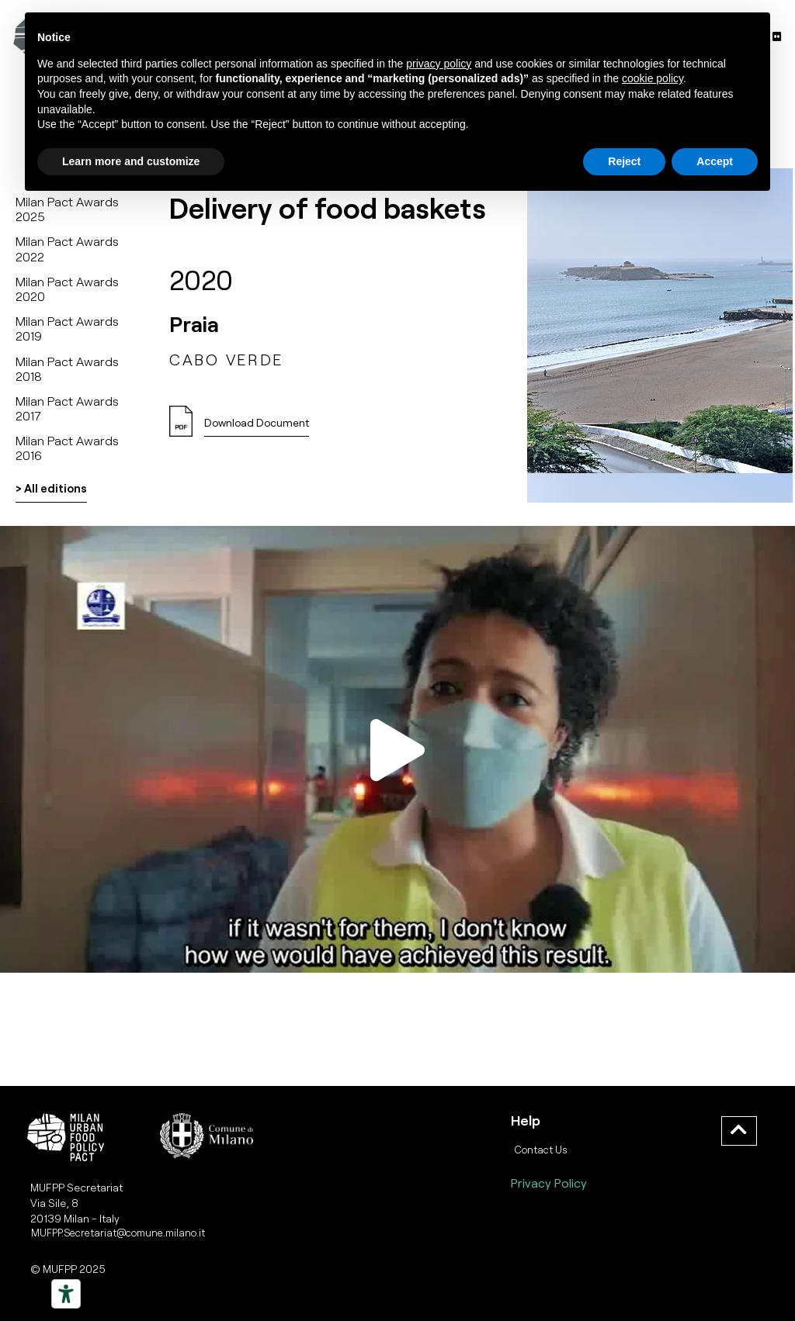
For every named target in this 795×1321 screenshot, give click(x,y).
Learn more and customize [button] (131, 161)
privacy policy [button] (438, 63)
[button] (256, 427)
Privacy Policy (549, 1182)
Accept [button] (714, 161)
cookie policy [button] (652, 78)
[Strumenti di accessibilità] (66, 1294)
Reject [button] (624, 161)
